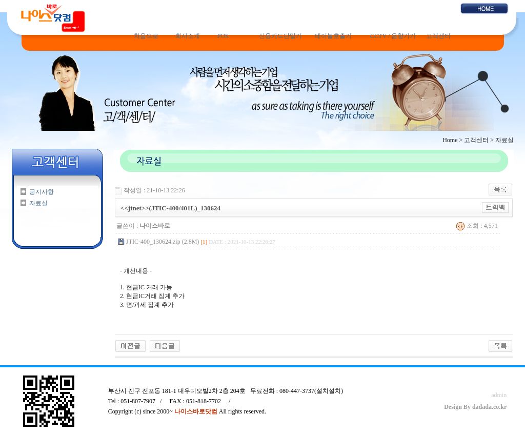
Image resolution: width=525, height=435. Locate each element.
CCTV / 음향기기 (393, 35)
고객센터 (438, 35)
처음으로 (146, 35)
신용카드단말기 (280, 35)
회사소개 (187, 35)
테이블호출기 (333, 35)
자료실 (38, 203)
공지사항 (41, 191)
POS (223, 35)
